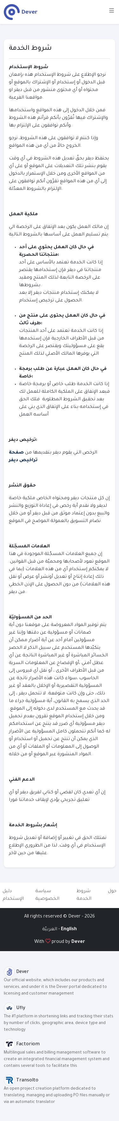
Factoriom (22, 1044)
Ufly (14, 1008)
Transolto (21, 1080)
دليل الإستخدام (13, 895)
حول (112, 891)
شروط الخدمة (83, 895)
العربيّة (50, 929)
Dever (78, 942)
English (69, 929)
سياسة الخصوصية (47, 895)
